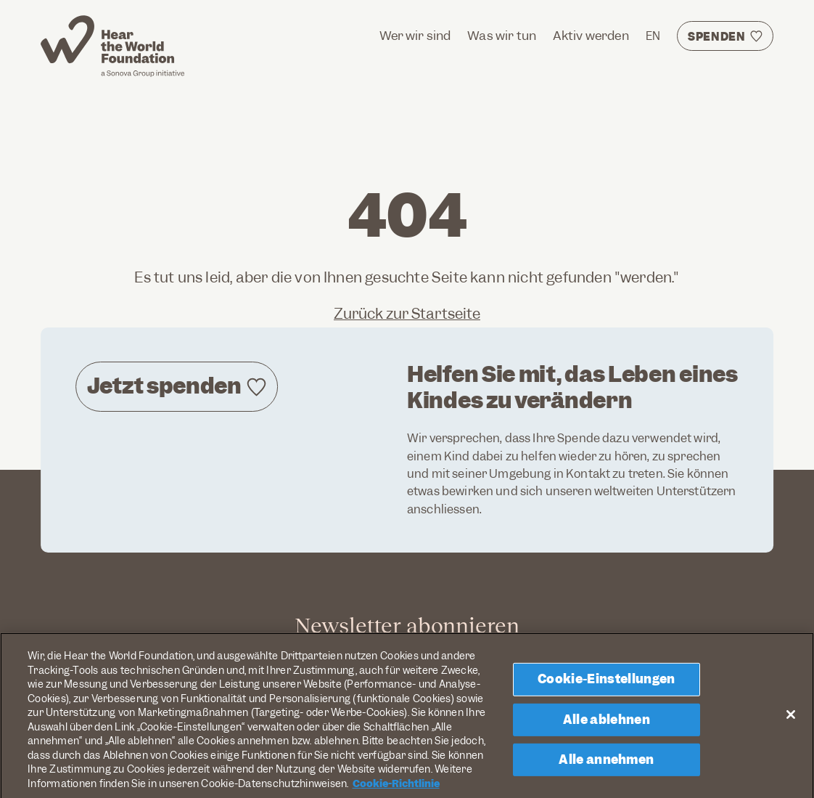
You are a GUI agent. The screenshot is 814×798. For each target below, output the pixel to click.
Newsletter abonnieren (407, 625)
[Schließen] (791, 720)
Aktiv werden (591, 36)
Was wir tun (501, 36)
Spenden (717, 37)
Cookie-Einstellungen (606, 685)
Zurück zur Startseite (407, 313)
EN (653, 36)
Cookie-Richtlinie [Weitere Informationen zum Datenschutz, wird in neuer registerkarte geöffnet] (396, 790)
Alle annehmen (606, 765)
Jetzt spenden (164, 386)
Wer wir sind (415, 36)
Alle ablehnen (606, 725)
